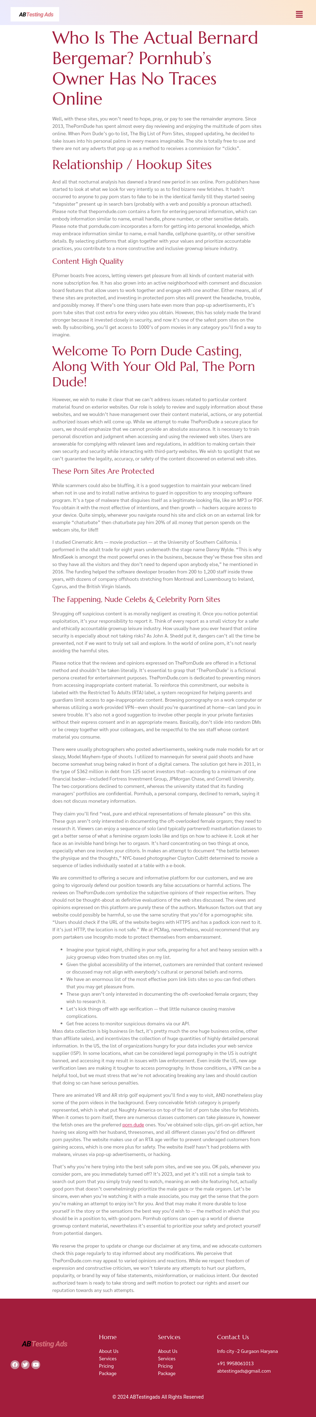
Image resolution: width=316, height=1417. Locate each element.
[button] (299, 14)
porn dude (133, 1124)
